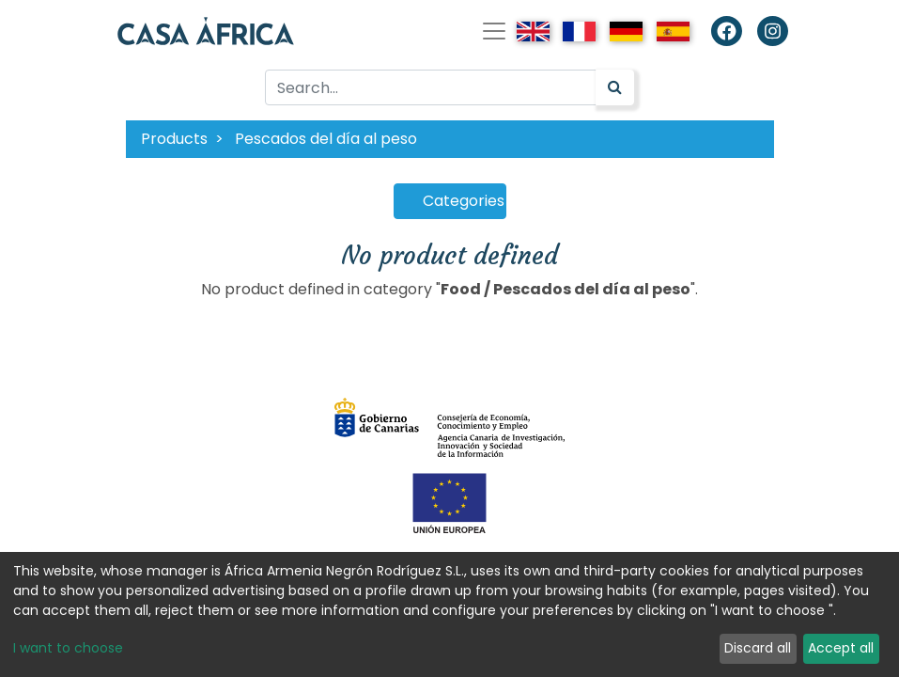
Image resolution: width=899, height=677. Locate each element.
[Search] (615, 87)
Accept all (841, 647)
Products (174, 139)
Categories (463, 201)
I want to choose (68, 647)
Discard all (757, 647)
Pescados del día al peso (326, 139)
